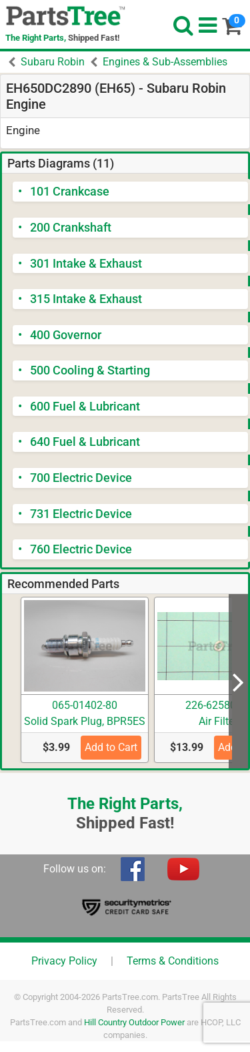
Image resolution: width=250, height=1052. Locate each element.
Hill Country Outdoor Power (134, 1022)
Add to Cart (111, 747)
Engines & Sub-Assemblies (165, 61)
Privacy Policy (64, 961)
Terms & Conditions (173, 961)
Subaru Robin (53, 61)
